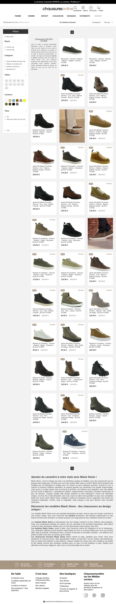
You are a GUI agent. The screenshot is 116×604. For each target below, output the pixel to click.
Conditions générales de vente (21, 582)
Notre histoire (40, 583)
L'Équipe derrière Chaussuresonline (42, 579)
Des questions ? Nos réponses (19, 589)
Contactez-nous (17, 578)
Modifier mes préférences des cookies (58, 601)
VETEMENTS (84, 16)
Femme (18, 16)
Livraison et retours (19, 586)
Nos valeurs (40, 586)
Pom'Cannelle (65, 583)
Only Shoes (64, 581)
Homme (31, 16)
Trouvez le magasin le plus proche (68, 590)
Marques (71, 16)
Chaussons (58, 16)
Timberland (64, 586)
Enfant (44, 16)
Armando (63, 578)
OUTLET (98, 16)
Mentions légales (42, 588)
